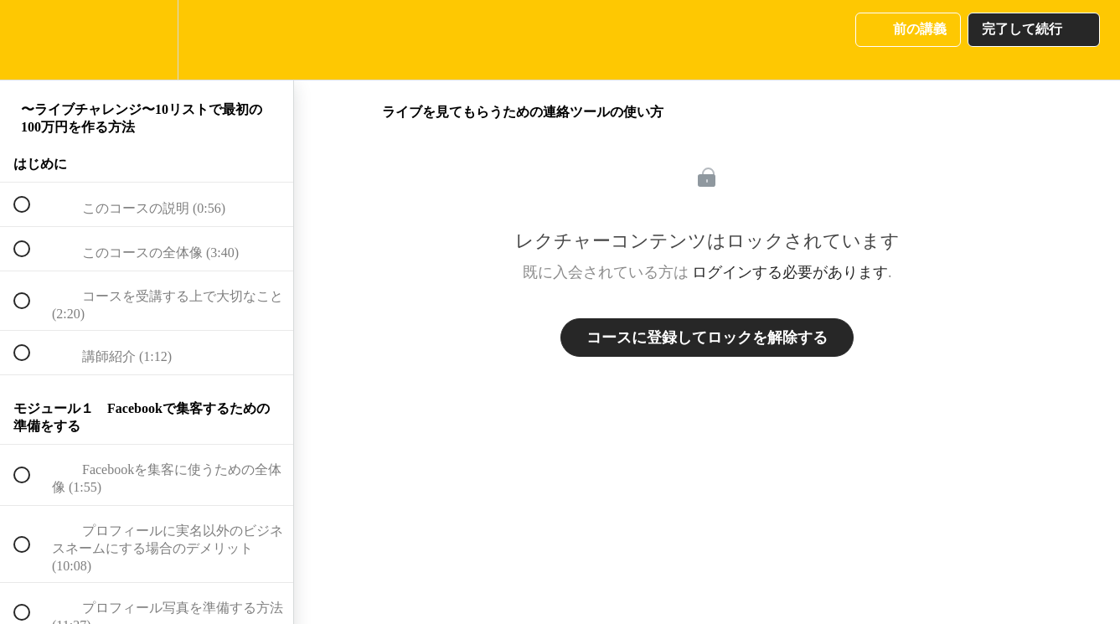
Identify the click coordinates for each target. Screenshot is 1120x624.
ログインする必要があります (790, 272)
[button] (31, 40)
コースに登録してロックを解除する (707, 337)
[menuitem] (147, 40)
